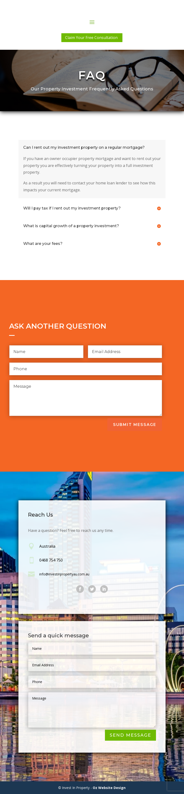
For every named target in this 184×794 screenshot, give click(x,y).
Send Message (130, 735)
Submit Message (134, 424)
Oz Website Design (109, 787)
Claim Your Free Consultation (91, 37)
